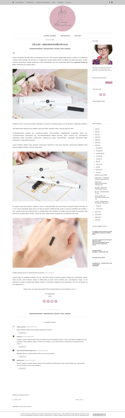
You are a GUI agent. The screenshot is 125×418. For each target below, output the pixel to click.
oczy (62, 49)
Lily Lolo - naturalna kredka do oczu (102, 192)
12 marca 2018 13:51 (31, 327)
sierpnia (98, 159)
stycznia (98, 209)
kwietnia (98, 170)
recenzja (67, 49)
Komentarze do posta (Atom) (25, 407)
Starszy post (79, 400)
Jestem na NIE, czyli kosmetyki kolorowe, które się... (102, 197)
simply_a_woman (21, 327)
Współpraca (65, 36)
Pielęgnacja (30, 2)
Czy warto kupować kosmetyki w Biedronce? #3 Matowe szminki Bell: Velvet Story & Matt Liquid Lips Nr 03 (102, 242)
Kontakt (78, 36)
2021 (96, 137)
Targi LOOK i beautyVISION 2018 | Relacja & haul (101, 184)
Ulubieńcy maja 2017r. (98, 258)
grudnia (98, 148)
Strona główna (50, 36)
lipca (97, 162)
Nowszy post (17, 400)
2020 (96, 140)
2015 (96, 217)
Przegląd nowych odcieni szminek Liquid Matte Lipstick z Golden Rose (102, 233)
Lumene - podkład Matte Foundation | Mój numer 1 (102, 202)
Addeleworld (20, 360)
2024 (96, 129)
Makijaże (60, 2)
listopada (98, 151)
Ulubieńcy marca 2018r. (101, 175)
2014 (96, 220)
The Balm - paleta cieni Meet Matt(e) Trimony (101, 188)
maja (97, 167)
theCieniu (19, 337)
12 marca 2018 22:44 (29, 360)
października (99, 154)
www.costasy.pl (49, 273)
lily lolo (56, 49)
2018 (96, 145)
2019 (96, 143)
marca (97, 172)
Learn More (97, 414)
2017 (96, 212)
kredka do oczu (48, 49)
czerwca (98, 164)
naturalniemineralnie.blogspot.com (26, 351)
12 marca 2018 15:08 (42, 351)
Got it (103, 414)
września (98, 156)
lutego (98, 206)
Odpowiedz (22, 333)
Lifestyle (68, 2)
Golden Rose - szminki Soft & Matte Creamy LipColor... (102, 178)
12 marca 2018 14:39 (28, 337)
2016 (96, 215)
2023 (96, 132)
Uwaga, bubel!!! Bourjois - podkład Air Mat (100, 251)
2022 (96, 135)
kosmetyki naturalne (36, 49)
